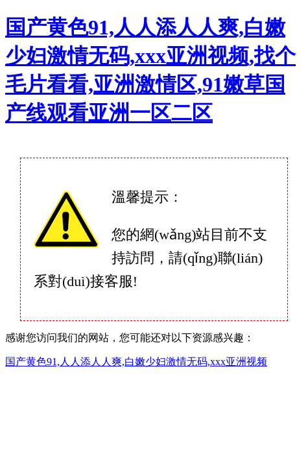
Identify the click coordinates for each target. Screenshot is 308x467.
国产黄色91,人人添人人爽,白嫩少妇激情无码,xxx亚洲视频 (136, 361)
